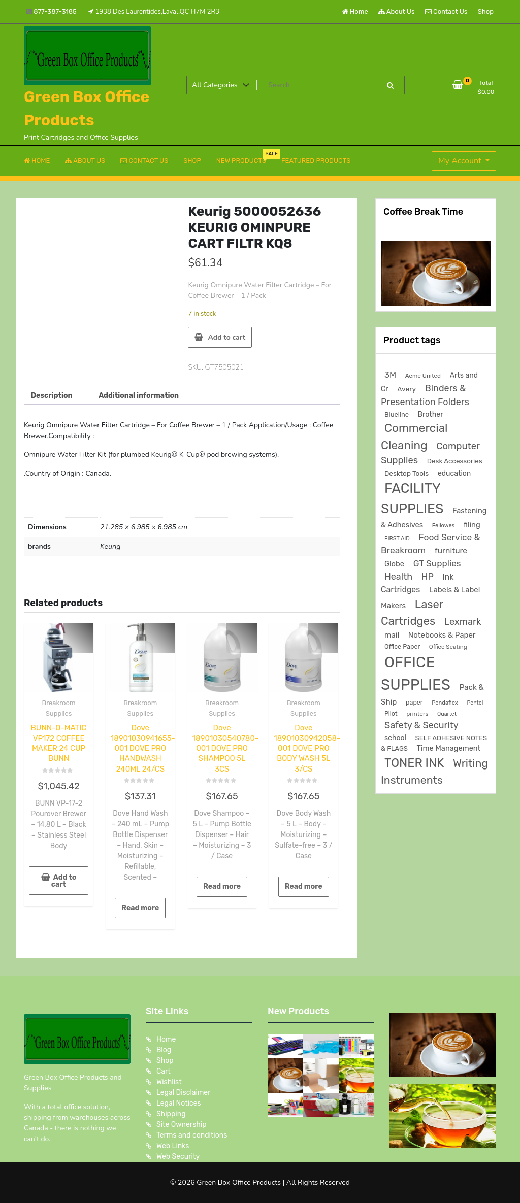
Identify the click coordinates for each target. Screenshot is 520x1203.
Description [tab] (52, 395)
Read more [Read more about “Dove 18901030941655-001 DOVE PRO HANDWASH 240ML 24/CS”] (140, 908)
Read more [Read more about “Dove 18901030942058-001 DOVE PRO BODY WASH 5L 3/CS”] (303, 886)
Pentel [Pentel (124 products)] (475, 702)
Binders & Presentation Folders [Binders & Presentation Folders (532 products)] (425, 395)
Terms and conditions (191, 1135)
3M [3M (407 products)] (390, 375)
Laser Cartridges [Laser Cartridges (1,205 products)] (412, 612)
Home (355, 11)
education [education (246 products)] (454, 473)
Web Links (172, 1146)
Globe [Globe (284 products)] (394, 564)
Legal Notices (178, 1103)
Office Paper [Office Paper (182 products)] (402, 646)
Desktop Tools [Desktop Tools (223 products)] (406, 473)
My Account (460, 160)
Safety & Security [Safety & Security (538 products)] (421, 725)
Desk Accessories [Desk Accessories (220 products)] (454, 461)
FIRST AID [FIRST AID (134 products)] (397, 538)
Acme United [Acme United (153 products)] (423, 375)
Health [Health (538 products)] (398, 576)
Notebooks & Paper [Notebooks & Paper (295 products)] (442, 635)
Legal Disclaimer (183, 1092)
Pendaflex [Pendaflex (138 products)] (445, 702)
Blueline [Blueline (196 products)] (396, 414)
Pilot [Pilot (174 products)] (391, 713)
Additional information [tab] (139, 395)
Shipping (171, 1114)
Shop (486, 11)
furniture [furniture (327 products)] (451, 550)
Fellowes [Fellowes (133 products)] (443, 525)
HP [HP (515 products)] (427, 576)
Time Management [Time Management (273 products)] (449, 748)
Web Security (178, 1156)
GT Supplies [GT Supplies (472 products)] (437, 563)
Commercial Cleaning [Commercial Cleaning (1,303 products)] (414, 436)
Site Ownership (181, 1124)
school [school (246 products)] (395, 737)
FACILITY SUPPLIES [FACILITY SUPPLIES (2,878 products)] (412, 498)
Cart (163, 1071)
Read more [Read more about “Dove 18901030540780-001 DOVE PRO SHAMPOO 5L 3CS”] (222, 886)
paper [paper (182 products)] (414, 702)
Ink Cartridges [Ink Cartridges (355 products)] (417, 583)
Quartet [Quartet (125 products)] (447, 714)
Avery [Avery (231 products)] (406, 389)
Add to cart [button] (63, 881)
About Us (396, 11)
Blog (163, 1050)
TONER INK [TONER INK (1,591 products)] (414, 763)
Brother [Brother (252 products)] (430, 414)
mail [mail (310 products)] (391, 635)
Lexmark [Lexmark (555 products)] (462, 621)
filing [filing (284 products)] (472, 524)
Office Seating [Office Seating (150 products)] (448, 646)
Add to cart (226, 337)
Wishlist (169, 1082)
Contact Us (446, 11)
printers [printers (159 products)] (417, 713)
